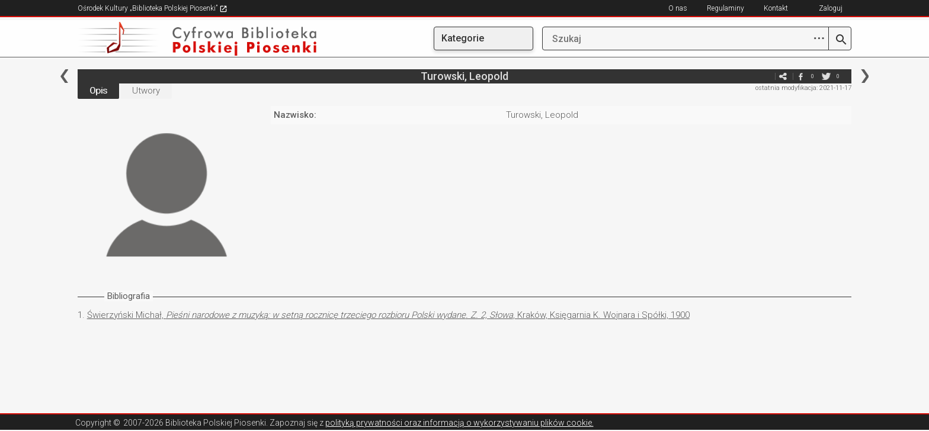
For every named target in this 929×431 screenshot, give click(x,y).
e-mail (765, 76)
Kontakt (776, 8)
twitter (826, 76)
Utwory (146, 90)
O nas (677, 8)
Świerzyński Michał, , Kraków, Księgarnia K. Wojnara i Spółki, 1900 (388, 315)
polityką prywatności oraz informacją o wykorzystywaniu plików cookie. (459, 422)
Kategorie (462, 38)
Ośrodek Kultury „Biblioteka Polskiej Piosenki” (153, 8)
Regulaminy (725, 8)
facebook (800, 76)
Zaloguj (830, 8)
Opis (98, 90)
